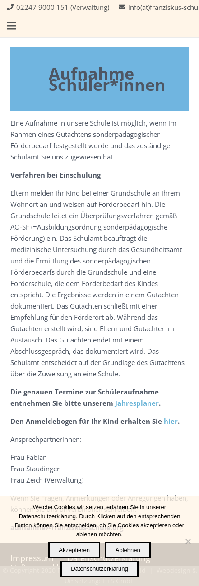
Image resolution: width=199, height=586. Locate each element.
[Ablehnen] (187, 541)
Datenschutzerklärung (99, 568)
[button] (11, 25)
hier (171, 421)
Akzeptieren (74, 550)
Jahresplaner (137, 403)
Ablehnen (128, 550)
